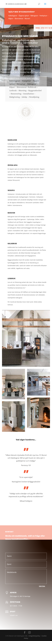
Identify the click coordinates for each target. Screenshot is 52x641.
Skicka (42, 586)
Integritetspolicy (34, 636)
